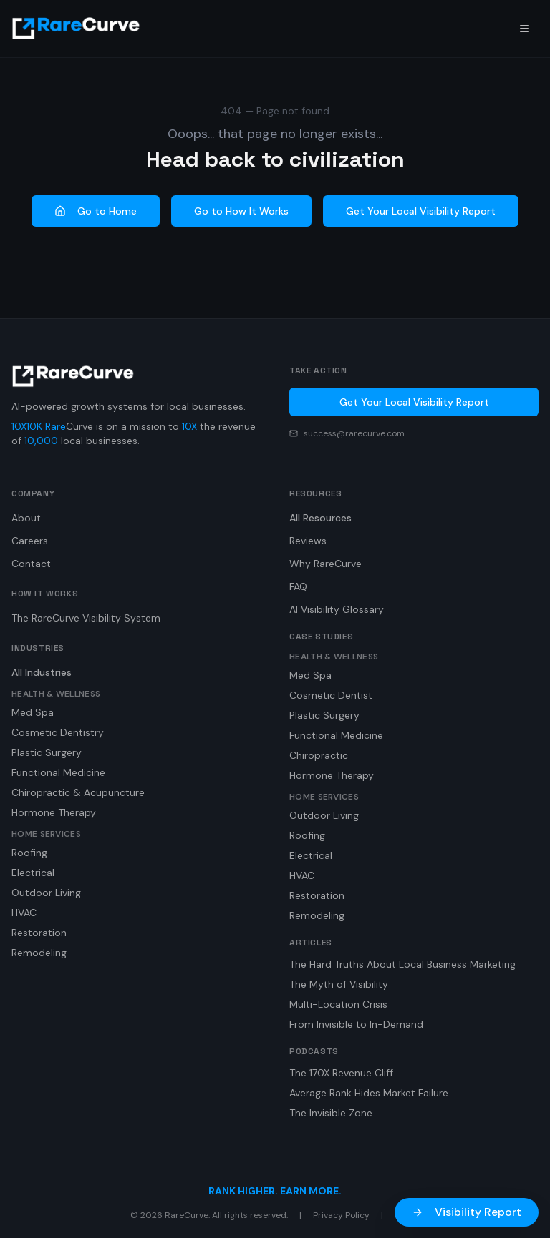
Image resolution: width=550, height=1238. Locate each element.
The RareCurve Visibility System (85, 617)
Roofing (29, 852)
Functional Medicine (58, 772)
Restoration (39, 932)
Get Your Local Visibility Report (421, 211)
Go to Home (95, 211)
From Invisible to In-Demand (356, 1024)
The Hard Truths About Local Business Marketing (402, 964)
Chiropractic (318, 755)
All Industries (41, 672)
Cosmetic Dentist (330, 695)
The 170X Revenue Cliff (341, 1072)
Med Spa (32, 712)
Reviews (308, 540)
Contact (31, 563)
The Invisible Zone (330, 1112)
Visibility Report (466, 1211)
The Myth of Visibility (338, 984)
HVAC (24, 912)
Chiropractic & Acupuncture (78, 792)
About (26, 517)
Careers (29, 540)
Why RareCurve (325, 563)
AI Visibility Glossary (336, 609)
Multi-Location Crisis (338, 1004)
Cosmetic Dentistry (57, 732)
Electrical (32, 872)
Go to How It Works (241, 211)
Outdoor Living (46, 892)
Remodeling (39, 952)
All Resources (320, 517)
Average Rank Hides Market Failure (368, 1092)
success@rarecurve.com (354, 433)
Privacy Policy (341, 1215)
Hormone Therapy (53, 812)
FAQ (298, 586)
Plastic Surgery (46, 752)
